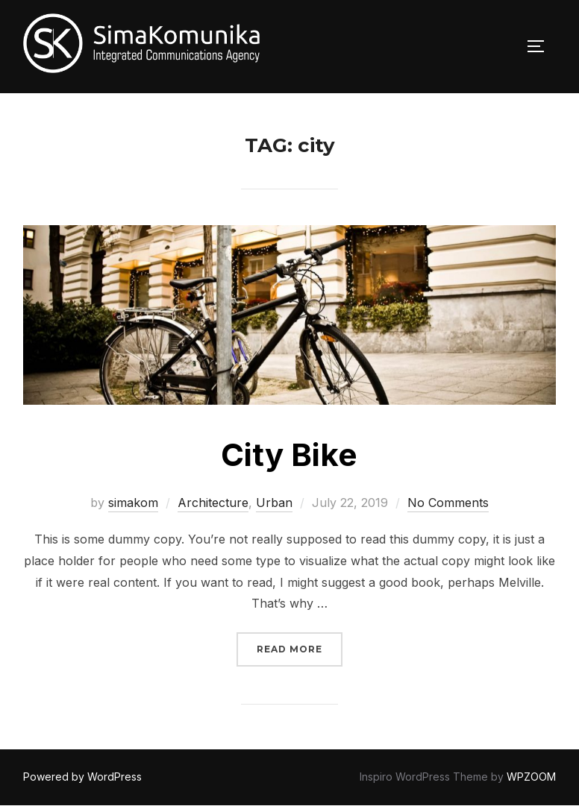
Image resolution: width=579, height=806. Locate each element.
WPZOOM (531, 776)
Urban (274, 502)
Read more (299, 647)
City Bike (289, 454)
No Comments (448, 502)
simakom (133, 502)
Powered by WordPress (82, 776)
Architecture (213, 502)
